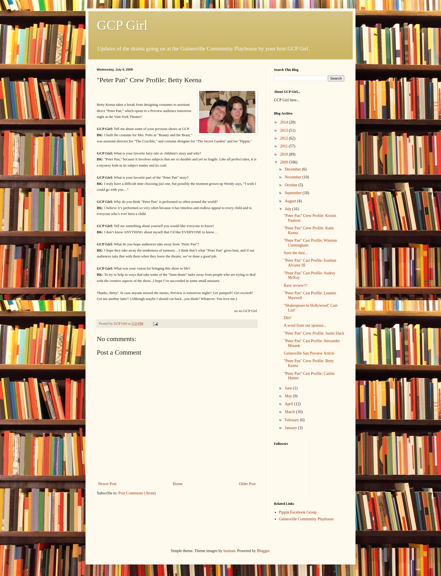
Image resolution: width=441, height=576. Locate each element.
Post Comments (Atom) (137, 493)
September (293, 193)
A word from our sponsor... (305, 325)
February (292, 420)
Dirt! (287, 318)
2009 (284, 162)
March (290, 412)
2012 (284, 138)
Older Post (247, 484)
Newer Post (107, 484)
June (289, 388)
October (291, 185)
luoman (229, 551)
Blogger (263, 551)
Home (178, 484)
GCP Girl (122, 25)
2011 (284, 146)
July (288, 209)
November (293, 177)
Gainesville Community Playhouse (306, 519)
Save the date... (296, 253)
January (291, 428)
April (289, 404)
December (293, 169)
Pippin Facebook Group (298, 512)
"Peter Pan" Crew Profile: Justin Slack (314, 333)
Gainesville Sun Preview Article (309, 353)
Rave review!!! (295, 285)
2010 (284, 154)
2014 (284, 122)
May (289, 396)
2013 (284, 130)
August (291, 201)
